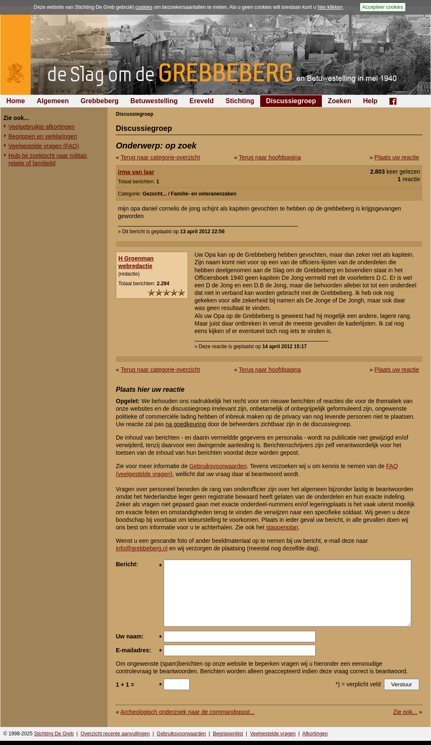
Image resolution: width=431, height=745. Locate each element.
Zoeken (339, 100)
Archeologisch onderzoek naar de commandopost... (187, 712)
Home (15, 100)
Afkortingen (315, 734)
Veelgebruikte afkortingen (41, 126)
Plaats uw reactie (396, 157)
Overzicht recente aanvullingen (115, 734)
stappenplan (282, 527)
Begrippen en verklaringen (42, 136)
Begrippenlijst (228, 734)
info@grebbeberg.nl (141, 548)
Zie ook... (405, 712)
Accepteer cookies (382, 7)
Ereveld (202, 100)
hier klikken (330, 7)
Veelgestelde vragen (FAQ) (43, 146)
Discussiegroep (291, 100)
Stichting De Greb (54, 734)
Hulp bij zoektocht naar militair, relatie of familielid (48, 159)
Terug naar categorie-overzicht (160, 157)
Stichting (239, 100)
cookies (143, 7)
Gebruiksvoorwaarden (218, 466)
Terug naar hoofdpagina (270, 157)
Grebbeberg (100, 100)
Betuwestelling (154, 100)
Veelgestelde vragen (273, 734)
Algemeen (52, 100)
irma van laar (136, 172)
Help (370, 100)
